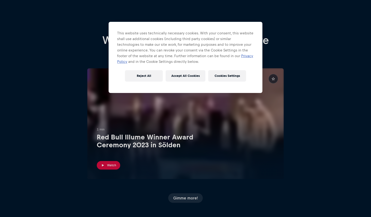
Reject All (144, 76)
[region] (185, 57)
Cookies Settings (227, 76)
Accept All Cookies (185, 76)
